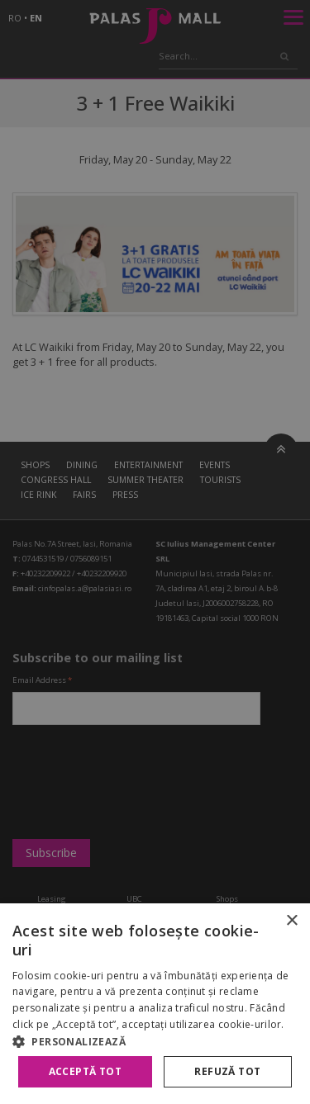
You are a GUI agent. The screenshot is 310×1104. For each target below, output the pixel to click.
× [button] (291, 921)
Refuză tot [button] (227, 1071)
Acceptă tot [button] (85, 1071)
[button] (155, 1041)
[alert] (155, 552)
